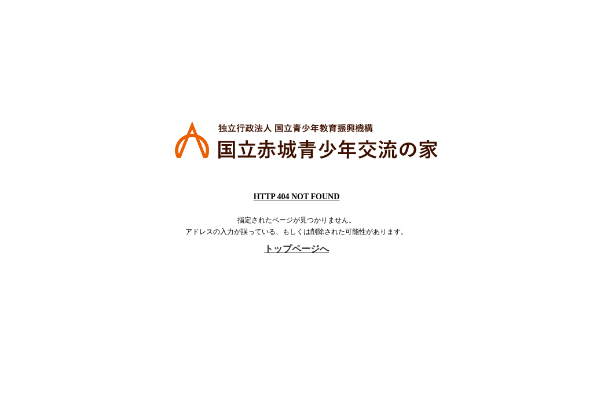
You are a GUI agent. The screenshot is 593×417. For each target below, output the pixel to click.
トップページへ (296, 249)
